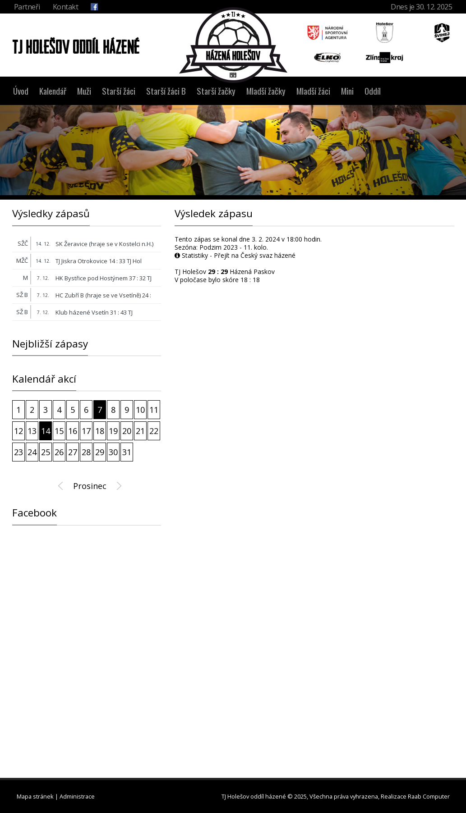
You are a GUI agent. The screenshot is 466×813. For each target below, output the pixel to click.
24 (32, 452)
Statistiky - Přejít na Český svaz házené (235, 255)
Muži (84, 90)
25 (45, 452)
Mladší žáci (313, 90)
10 (140, 409)
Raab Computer (429, 796)
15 (59, 430)
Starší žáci (118, 90)
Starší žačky (216, 90)
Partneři (27, 7)
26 (59, 452)
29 (99, 452)
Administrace (77, 796)
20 (126, 430)
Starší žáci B (166, 90)
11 (153, 409)
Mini (347, 90)
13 (32, 430)
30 (113, 452)
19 (113, 430)
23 (18, 452)
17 (86, 430)
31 (126, 452)
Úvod (20, 90)
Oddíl (372, 90)
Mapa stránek (35, 796)
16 (72, 430)
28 (86, 452)
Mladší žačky (266, 90)
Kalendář (52, 90)
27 (72, 452)
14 (45, 430)
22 (153, 430)
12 (18, 430)
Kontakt (65, 7)
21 (140, 430)
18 (99, 430)
